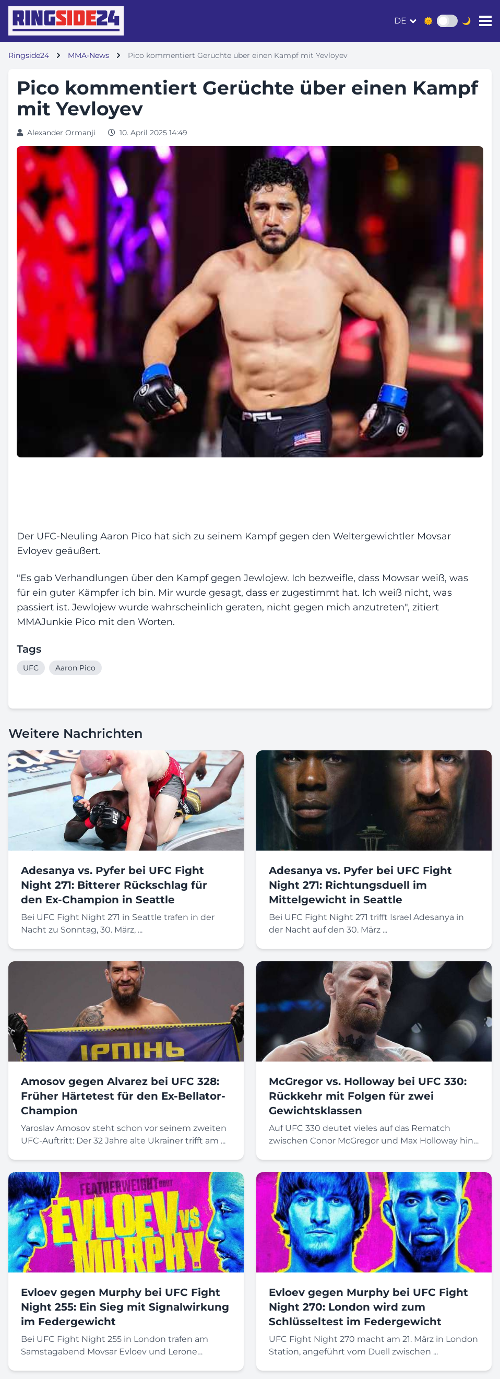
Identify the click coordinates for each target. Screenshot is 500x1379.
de (400, 21)
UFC (31, 668)
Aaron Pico (75, 668)
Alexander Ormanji (61, 132)
